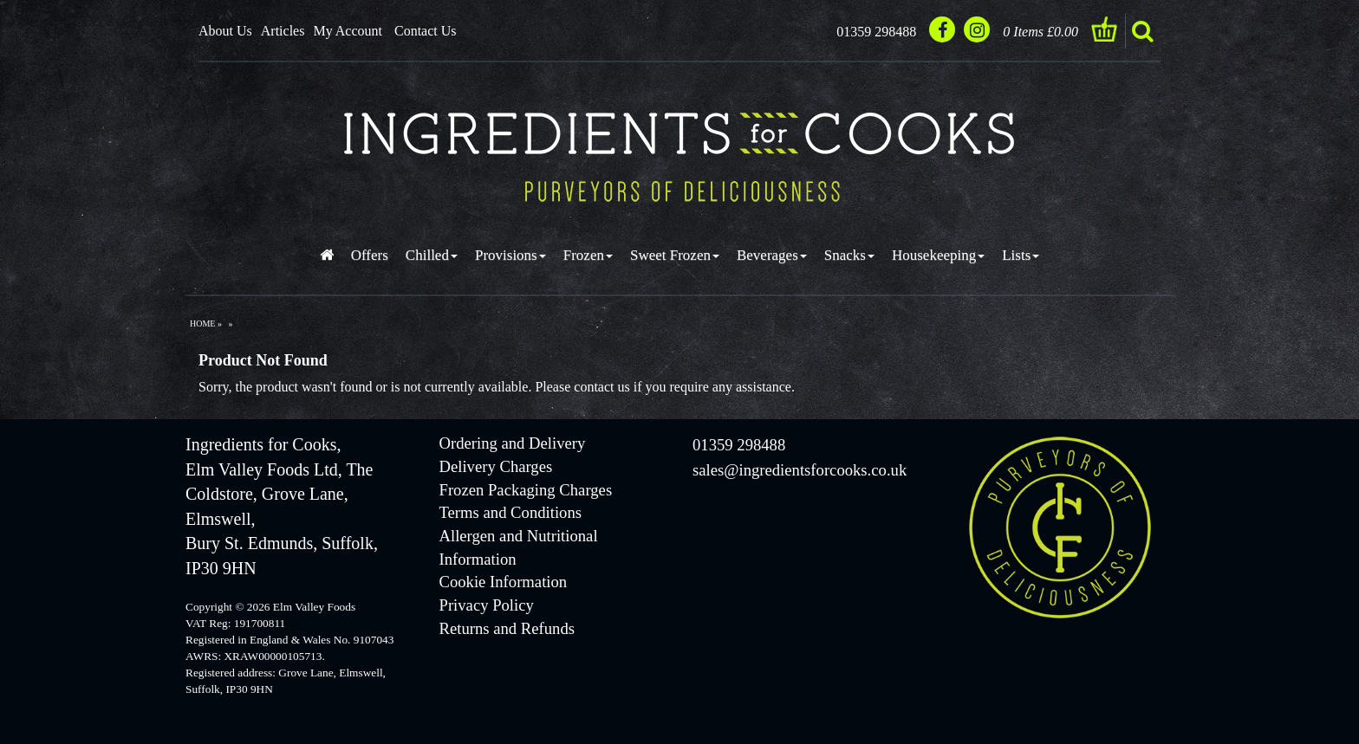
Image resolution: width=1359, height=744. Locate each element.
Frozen (588, 255)
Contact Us (425, 30)
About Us (225, 30)
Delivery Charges (496, 466)
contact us (601, 386)
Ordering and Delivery (512, 443)
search (1142, 31)
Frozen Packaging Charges (526, 490)
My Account (347, 30)
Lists (1020, 255)
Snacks (849, 255)
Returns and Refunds (507, 628)
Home (202, 323)
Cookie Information (503, 582)
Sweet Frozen (674, 255)
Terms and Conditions (510, 512)
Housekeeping (938, 255)
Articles (283, 30)
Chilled (432, 255)
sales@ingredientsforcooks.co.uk (800, 470)
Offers (369, 255)
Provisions (510, 255)
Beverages (772, 255)
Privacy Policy (486, 605)
